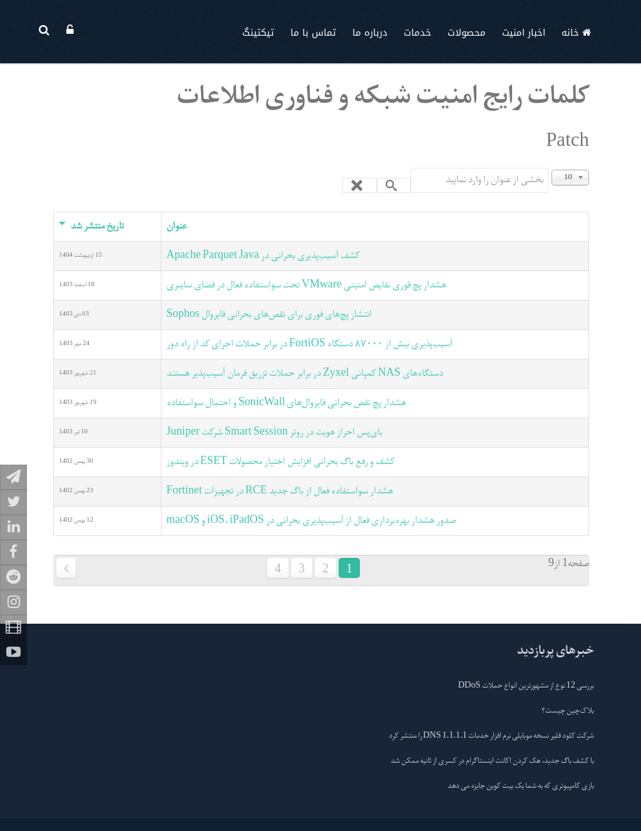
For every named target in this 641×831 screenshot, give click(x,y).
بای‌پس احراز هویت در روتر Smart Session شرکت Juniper (274, 432)
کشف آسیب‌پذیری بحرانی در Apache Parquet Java (263, 256)
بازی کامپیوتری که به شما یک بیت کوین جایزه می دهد (521, 786)
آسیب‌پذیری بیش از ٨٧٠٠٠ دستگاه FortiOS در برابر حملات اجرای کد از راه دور (310, 344)
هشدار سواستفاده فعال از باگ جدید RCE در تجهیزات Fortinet (280, 491)
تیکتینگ (258, 32)
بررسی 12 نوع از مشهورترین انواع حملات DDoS (526, 686)
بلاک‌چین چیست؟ (567, 711)
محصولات (467, 32)
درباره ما (369, 32)
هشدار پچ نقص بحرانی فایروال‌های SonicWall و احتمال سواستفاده (287, 403)
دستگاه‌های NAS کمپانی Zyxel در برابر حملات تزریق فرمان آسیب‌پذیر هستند (305, 373)
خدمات (417, 32)
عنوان (177, 226)
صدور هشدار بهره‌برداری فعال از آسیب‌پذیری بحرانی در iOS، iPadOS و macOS (311, 521)
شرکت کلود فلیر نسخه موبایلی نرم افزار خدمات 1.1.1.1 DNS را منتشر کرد (491, 736)
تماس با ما (313, 32)
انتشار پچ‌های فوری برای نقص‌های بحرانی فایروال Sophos (269, 315)
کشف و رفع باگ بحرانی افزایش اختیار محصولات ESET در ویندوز (281, 462)
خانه (576, 32)
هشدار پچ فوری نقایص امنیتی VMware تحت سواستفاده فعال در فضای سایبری (306, 285)
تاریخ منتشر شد (91, 226)
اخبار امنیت (523, 32)
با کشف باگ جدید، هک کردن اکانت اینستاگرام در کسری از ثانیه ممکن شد (492, 761)
